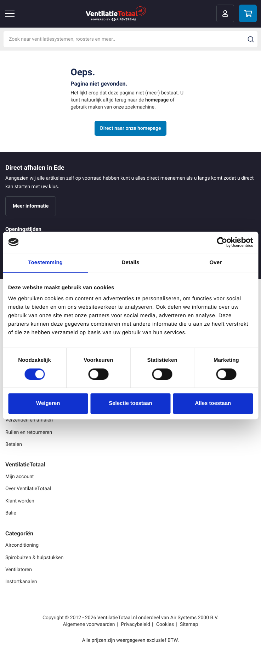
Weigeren (48, 403)
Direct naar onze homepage (130, 128)
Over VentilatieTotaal (28, 488)
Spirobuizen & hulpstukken (34, 557)
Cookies (165, 624)
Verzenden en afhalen (29, 420)
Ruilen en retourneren (28, 432)
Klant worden (19, 501)
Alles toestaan (213, 403)
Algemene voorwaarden (89, 624)
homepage (157, 100)
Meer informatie (31, 206)
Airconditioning (22, 545)
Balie (10, 513)
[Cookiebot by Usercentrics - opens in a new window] (222, 242)
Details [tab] (131, 263)
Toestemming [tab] (45, 263)
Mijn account (19, 476)
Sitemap (189, 624)
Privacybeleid (135, 624)
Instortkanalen (21, 581)
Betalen (13, 444)
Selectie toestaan (130, 403)
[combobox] (130, 39)
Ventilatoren (18, 569)
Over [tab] (216, 263)
